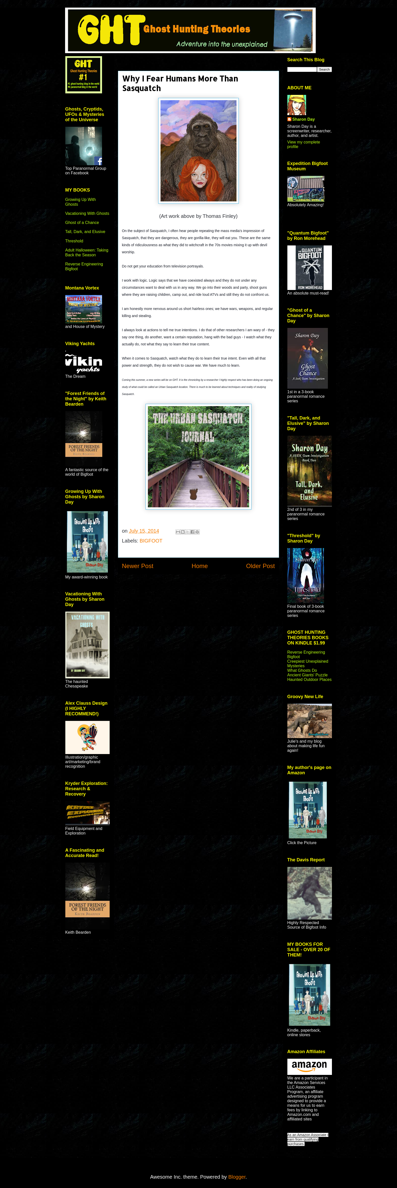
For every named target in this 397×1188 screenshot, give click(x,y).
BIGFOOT (151, 541)
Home (200, 565)
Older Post (260, 565)
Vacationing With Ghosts (87, 213)
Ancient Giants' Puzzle (307, 675)
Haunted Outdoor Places (309, 679)
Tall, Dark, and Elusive (85, 232)
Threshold (74, 241)
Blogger (237, 1177)
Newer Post (137, 565)
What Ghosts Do (302, 670)
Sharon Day (303, 119)
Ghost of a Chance (82, 222)
